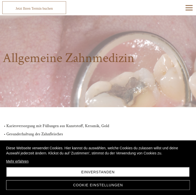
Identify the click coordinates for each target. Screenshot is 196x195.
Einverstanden (98, 172)
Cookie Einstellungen (98, 185)
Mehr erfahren (17, 161)
